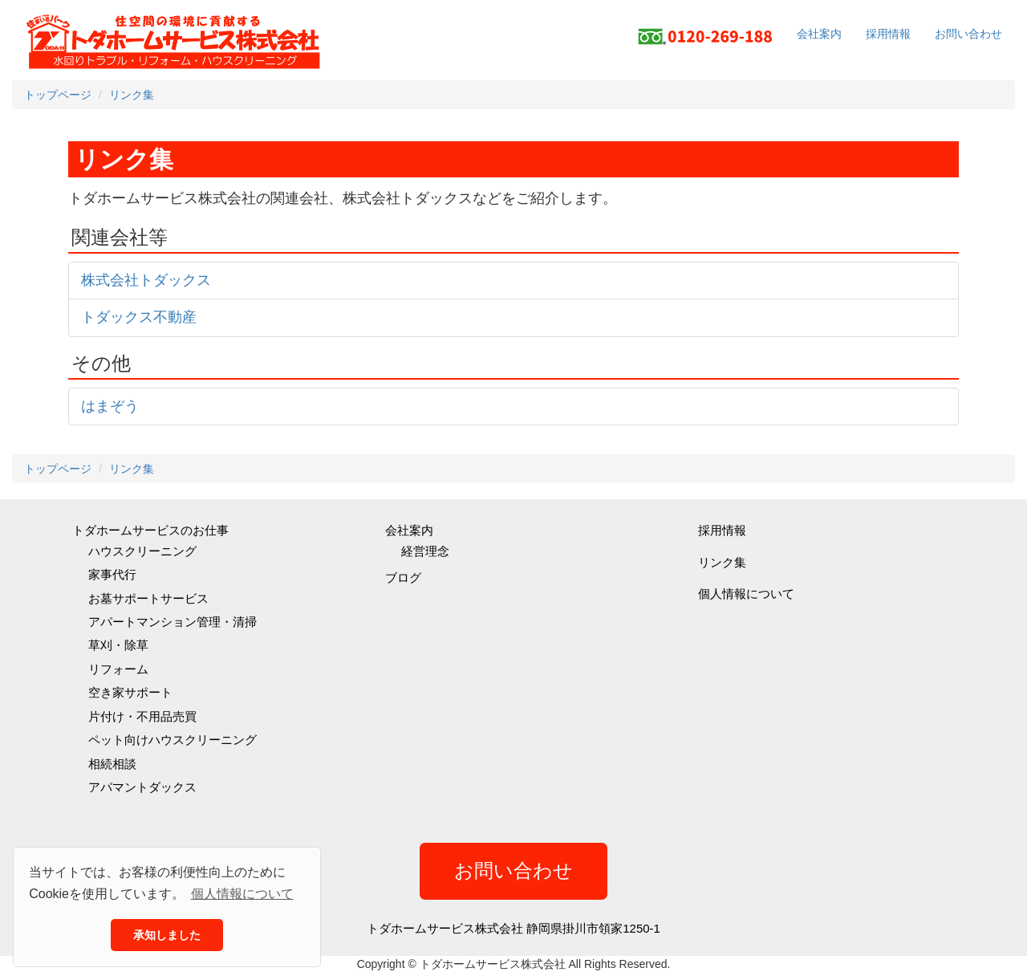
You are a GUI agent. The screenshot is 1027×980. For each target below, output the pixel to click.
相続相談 (112, 764)
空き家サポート (130, 692)
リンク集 (722, 562)
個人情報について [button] (242, 894)
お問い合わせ (968, 33)
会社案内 (819, 33)
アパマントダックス (142, 787)
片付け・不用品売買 (142, 716)
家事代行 (112, 574)
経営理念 (425, 551)
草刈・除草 (118, 645)
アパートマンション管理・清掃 (172, 621)
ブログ (403, 577)
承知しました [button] (167, 935)
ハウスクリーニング (142, 551)
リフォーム (118, 669)
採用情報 (888, 33)
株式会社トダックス (146, 280)
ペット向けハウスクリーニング (172, 739)
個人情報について (746, 593)
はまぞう (110, 406)
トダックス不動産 (139, 317)
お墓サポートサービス (148, 598)
